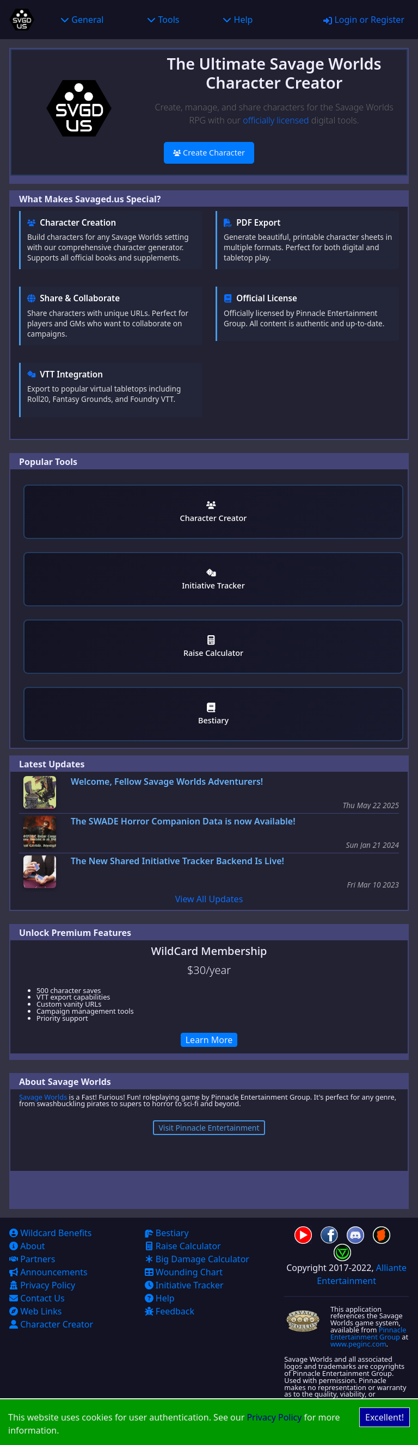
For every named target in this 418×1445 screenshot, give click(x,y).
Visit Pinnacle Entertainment (208, 1127)
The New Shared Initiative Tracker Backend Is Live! (177, 861)
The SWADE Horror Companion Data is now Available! (183, 821)
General (81, 20)
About (27, 1246)
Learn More (209, 1040)
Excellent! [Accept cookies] (384, 1417)
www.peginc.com (358, 1344)
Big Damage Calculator (197, 1259)
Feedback (169, 1311)
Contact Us (37, 1298)
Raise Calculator (213, 647)
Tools (163, 20)
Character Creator (213, 512)
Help (238, 20)
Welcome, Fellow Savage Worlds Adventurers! (167, 781)
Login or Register (363, 20)
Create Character (209, 152)
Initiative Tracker (213, 579)
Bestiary (213, 714)
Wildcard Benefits (50, 1233)
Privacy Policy (274, 1417)
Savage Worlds (43, 1097)
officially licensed (276, 120)
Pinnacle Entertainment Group (368, 1333)
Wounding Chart (184, 1272)
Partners (32, 1259)
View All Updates (209, 899)
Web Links (35, 1311)
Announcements (48, 1272)
